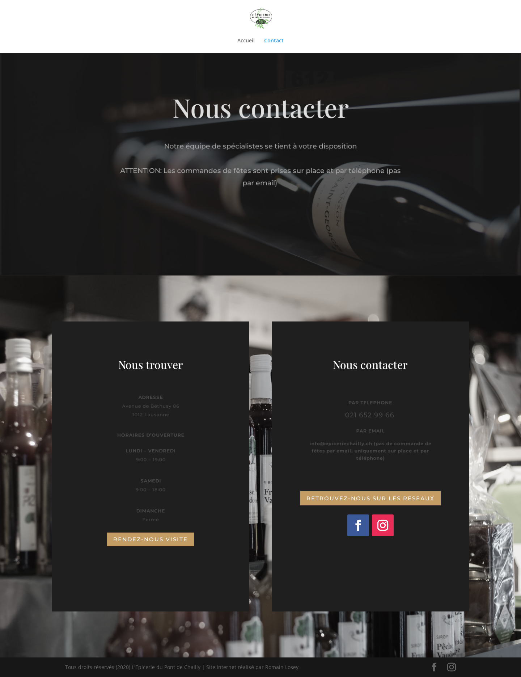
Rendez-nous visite (150, 539)
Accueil (246, 41)
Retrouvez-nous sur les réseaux (370, 498)
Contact (274, 41)
